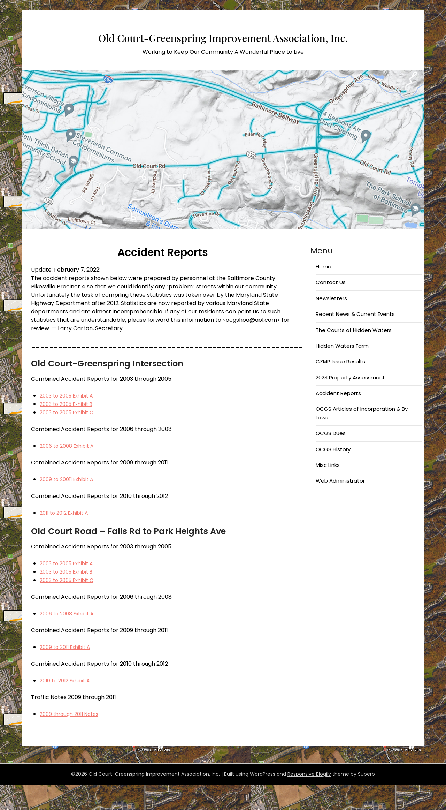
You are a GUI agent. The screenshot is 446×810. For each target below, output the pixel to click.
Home (323, 291)
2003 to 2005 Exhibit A (70, 421)
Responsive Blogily (309, 799)
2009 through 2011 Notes (72, 739)
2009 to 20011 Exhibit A (70, 504)
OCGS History (333, 474)
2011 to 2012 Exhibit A (67, 538)
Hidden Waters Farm (342, 370)
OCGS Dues (331, 458)
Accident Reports (338, 418)
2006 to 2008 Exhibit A (70, 471)
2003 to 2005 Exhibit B (69, 429)
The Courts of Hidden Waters (354, 355)
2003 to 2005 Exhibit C (70, 437)
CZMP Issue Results (340, 386)
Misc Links (328, 490)
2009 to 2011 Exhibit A (68, 672)
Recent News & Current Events (355, 339)
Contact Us (331, 307)
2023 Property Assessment (350, 402)
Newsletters (331, 323)
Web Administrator (340, 505)
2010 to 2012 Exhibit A (68, 706)
